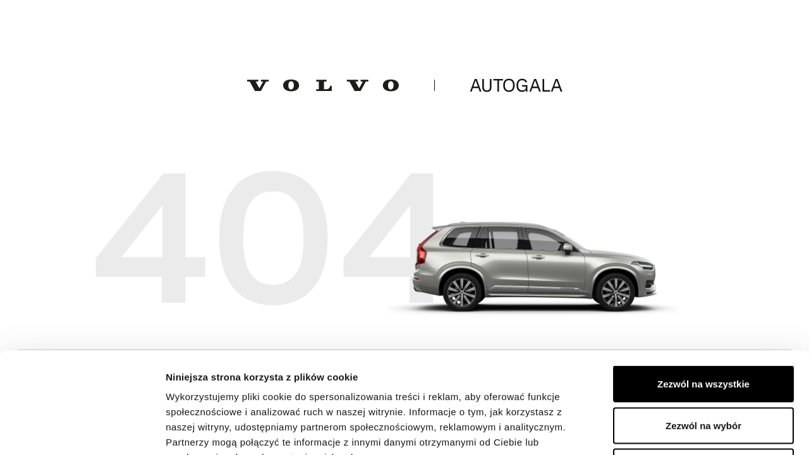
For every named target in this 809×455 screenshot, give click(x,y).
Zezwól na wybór (703, 330)
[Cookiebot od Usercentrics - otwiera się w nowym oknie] (82, 430)
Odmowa (703, 372)
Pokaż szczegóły (674, 430)
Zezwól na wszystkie (703, 289)
